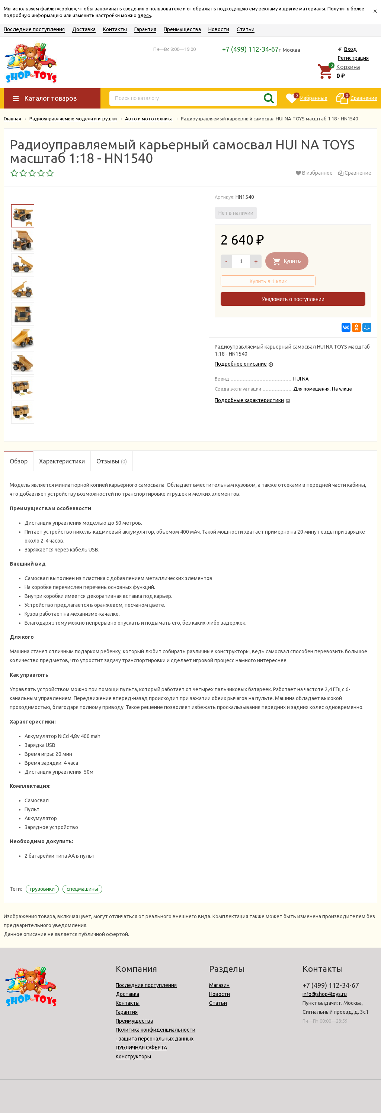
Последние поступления (34, 29)
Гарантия (145, 29)
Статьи (245, 29)
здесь (144, 15)
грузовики (42, 889)
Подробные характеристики (249, 400)
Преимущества (182, 29)
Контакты (115, 29)
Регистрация (353, 58)
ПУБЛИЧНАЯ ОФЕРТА (141, 1048)
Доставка (84, 29)
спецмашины (82, 889)
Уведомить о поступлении (293, 299)
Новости (218, 29)
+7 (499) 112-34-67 (250, 49)
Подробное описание (241, 364)
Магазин (219, 985)
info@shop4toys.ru (324, 994)
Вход (350, 49)
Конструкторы (133, 1056)
